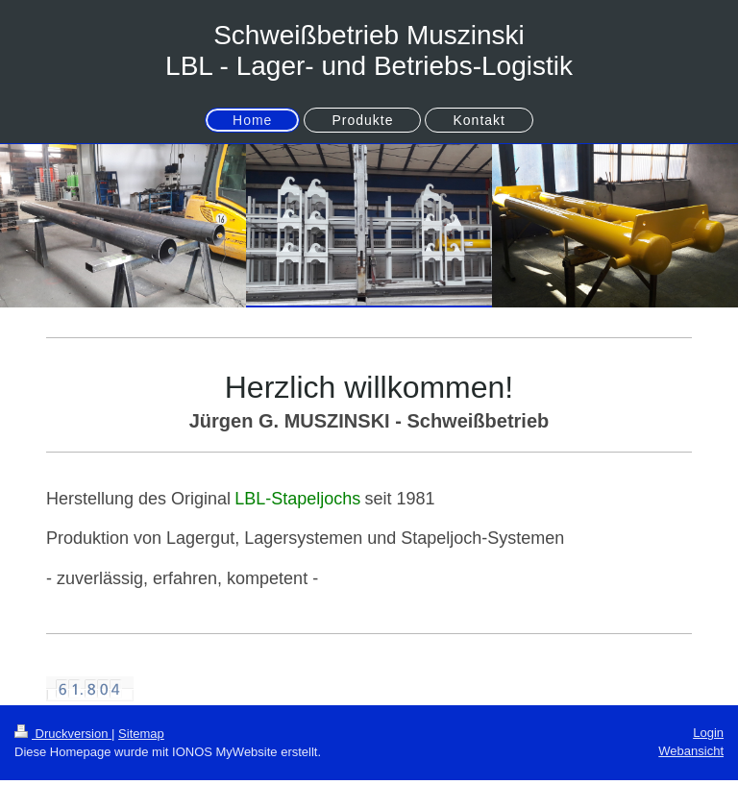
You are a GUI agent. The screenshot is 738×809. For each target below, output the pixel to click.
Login (708, 732)
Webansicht (691, 751)
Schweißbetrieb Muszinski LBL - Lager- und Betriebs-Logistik (369, 50)
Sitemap (141, 733)
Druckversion (62, 733)
